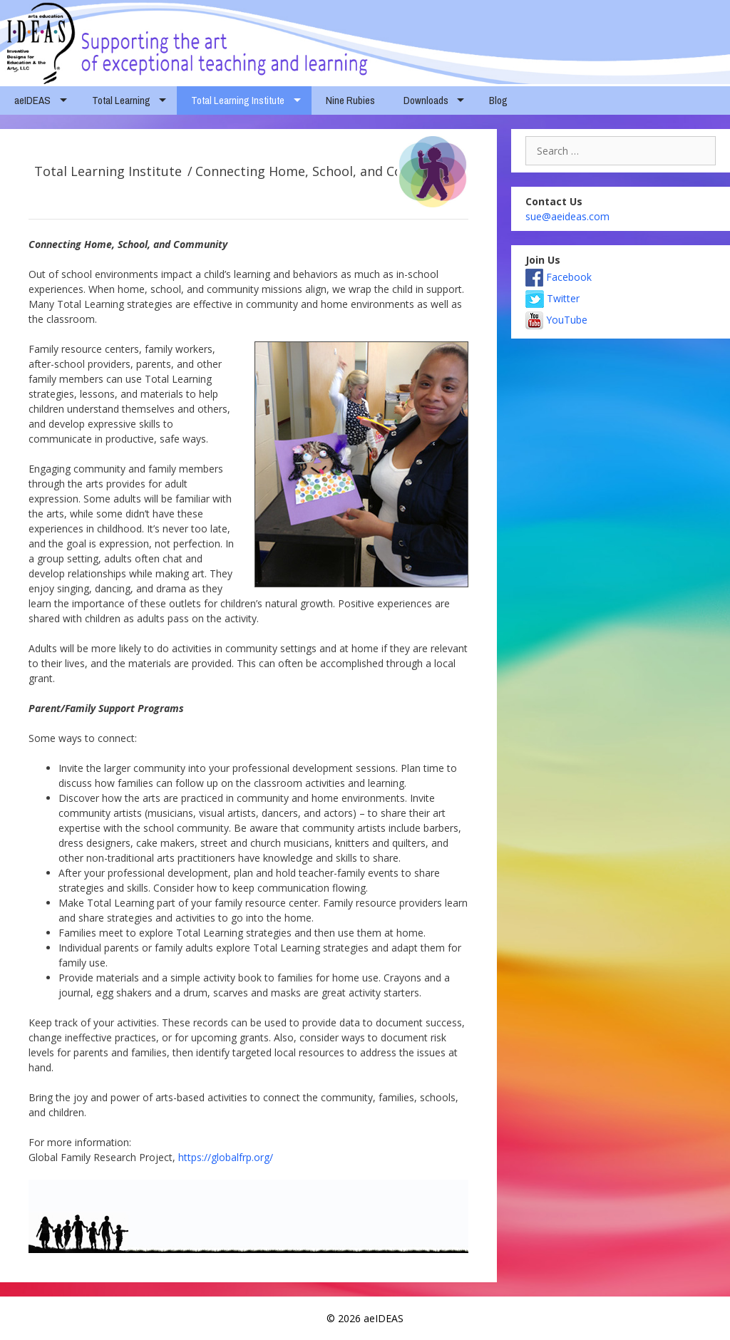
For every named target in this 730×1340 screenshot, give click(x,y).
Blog (498, 100)
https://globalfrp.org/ (225, 1157)
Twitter (552, 298)
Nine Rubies (350, 100)
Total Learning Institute (237, 100)
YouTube (556, 319)
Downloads (425, 100)
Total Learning (121, 100)
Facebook (558, 277)
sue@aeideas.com (567, 216)
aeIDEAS (32, 100)
